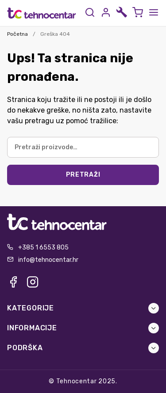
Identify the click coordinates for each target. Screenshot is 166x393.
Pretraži (83, 174)
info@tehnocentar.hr (48, 260)
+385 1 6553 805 (43, 247)
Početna (17, 34)
